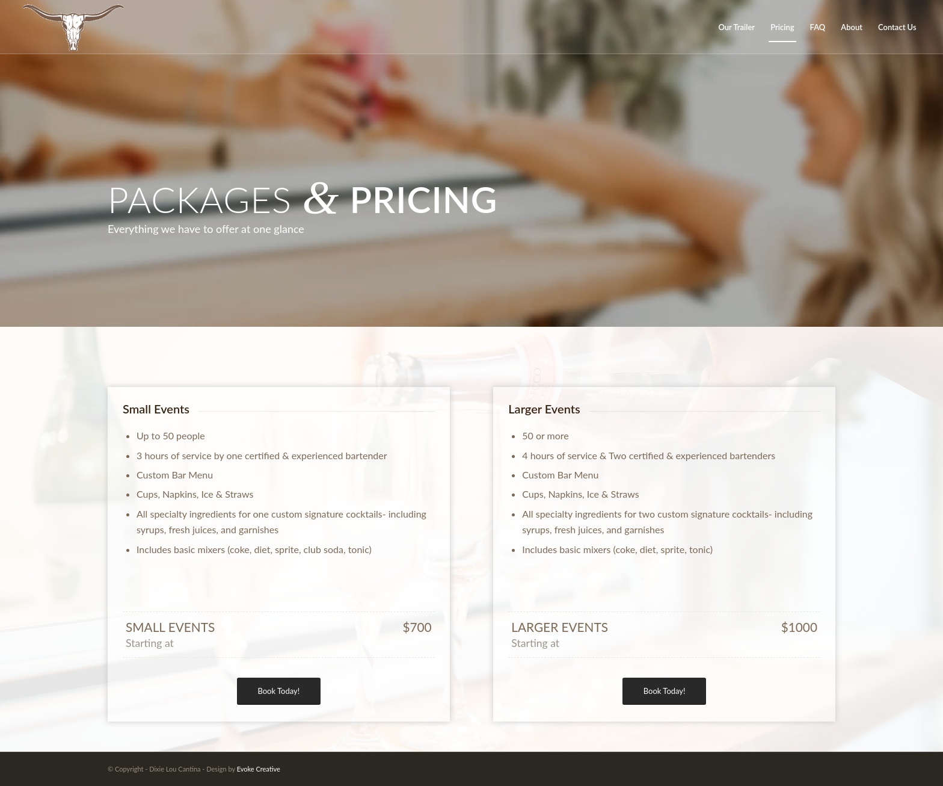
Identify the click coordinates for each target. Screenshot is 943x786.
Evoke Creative (258, 769)
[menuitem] (736, 27)
